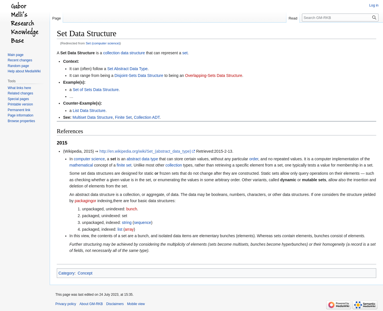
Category (66, 273)
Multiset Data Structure (93, 117)
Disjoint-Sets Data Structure (138, 75)
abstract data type (142, 159)
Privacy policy (65, 304)
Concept (85, 273)
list (119, 229)
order (253, 159)
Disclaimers (115, 304)
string (126, 222)
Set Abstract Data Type (127, 68)
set (185, 53)
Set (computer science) (103, 43)
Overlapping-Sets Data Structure (213, 75)
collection (174, 165)
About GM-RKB (91, 304)
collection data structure (124, 53)
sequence (142, 222)
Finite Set (123, 117)
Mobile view (136, 304)
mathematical (81, 165)
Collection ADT (147, 117)
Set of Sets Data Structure (96, 89)
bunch (131, 209)
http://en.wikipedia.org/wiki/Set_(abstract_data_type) (145, 151)
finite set (124, 165)
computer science (89, 159)
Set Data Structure (77, 53)
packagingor (85, 200)
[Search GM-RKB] (340, 17)
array (129, 229)
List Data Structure (89, 110)
